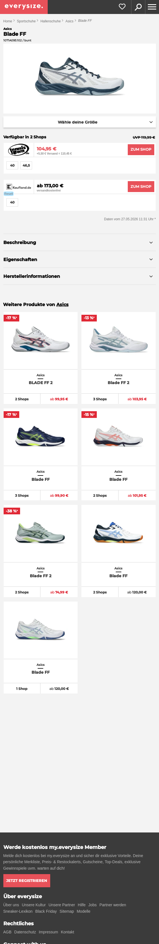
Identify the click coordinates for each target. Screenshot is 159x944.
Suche (138, 7)
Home (7, 21)
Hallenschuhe (50, 21)
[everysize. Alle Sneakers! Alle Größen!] (24, 7)
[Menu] (152, 7)
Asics (70, 21)
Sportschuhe (26, 21)
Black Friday (46, 911)
